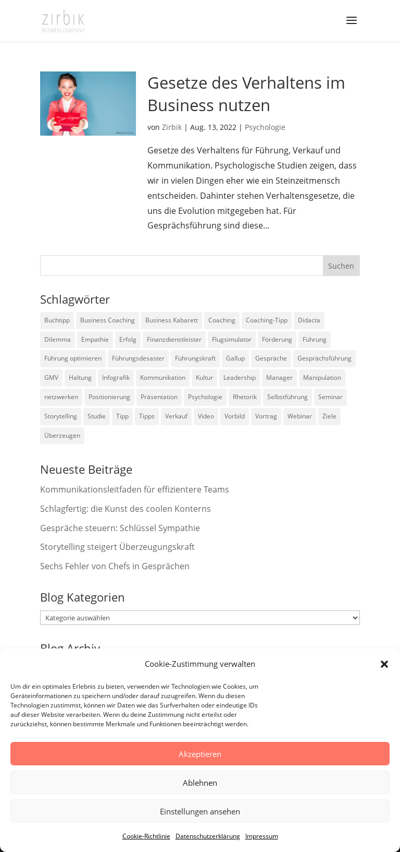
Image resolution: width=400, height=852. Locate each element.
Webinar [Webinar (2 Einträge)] (300, 416)
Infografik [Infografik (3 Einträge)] (116, 377)
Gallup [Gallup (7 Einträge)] (235, 358)
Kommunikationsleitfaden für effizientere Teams (134, 489)
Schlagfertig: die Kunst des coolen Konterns (125, 508)
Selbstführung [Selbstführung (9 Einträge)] (287, 396)
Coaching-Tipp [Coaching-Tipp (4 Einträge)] (267, 320)
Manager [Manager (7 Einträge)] (279, 377)
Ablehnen (200, 782)
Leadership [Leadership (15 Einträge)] (239, 377)
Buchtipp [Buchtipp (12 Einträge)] (57, 320)
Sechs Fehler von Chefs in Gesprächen (115, 566)
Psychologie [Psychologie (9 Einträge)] (205, 396)
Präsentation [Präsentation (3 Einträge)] (159, 396)
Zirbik (172, 127)
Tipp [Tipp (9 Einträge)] (122, 416)
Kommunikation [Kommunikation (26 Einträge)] (162, 377)
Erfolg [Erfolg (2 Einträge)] (127, 339)
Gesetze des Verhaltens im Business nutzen (246, 93)
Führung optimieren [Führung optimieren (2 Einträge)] (73, 358)
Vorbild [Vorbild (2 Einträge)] (234, 416)
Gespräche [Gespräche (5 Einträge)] (271, 358)
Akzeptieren (200, 754)
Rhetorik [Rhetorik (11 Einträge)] (245, 396)
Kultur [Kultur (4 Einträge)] (204, 377)
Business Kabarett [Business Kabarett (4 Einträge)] (171, 320)
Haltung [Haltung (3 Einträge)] (80, 377)
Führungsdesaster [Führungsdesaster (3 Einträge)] (138, 358)
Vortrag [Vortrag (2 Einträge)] (266, 416)
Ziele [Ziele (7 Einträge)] (329, 416)
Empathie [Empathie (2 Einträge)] (95, 339)
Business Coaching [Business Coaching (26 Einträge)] (107, 320)
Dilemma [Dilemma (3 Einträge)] (57, 339)
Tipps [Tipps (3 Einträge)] (147, 416)
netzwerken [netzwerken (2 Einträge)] (61, 396)
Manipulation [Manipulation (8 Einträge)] (322, 377)
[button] (384, 664)
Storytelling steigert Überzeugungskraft (117, 547)
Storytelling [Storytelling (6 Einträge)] (60, 416)
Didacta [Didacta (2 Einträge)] (309, 320)
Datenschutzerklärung (208, 836)
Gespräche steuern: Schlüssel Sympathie (120, 528)
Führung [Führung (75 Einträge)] (315, 339)
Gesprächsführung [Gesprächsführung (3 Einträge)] (324, 358)
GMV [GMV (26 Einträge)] (51, 377)
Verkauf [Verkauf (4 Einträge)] (176, 416)
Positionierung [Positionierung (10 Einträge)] (109, 396)
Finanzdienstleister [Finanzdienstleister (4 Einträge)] (174, 339)
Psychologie (265, 127)
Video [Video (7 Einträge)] (206, 416)
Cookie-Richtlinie (146, 836)
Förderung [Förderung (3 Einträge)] (277, 339)
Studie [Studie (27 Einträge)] (97, 416)
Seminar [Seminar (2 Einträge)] (330, 396)
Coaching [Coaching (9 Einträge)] (221, 320)
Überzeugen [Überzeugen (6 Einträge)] (62, 435)
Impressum (261, 836)
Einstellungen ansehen (200, 811)
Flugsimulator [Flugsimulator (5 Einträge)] (232, 339)
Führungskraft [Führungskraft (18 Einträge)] (195, 358)
